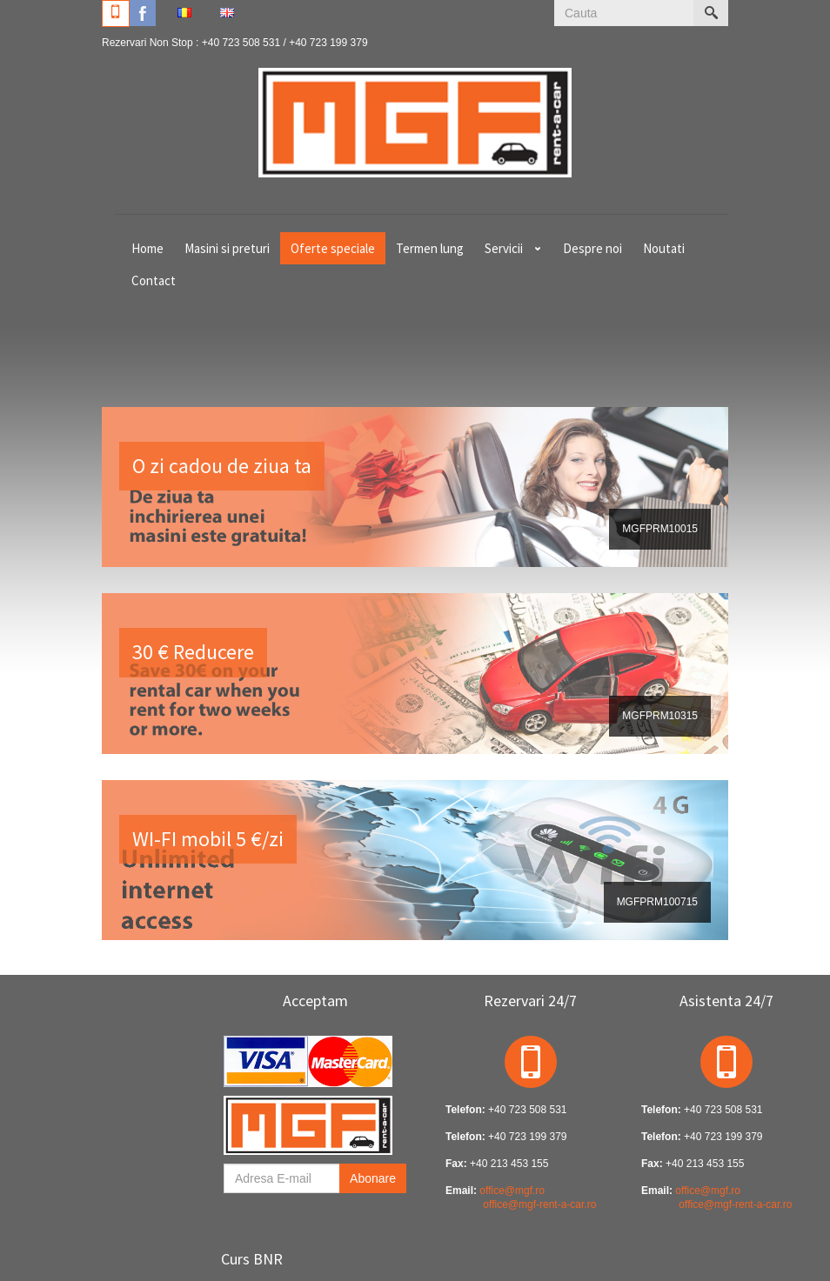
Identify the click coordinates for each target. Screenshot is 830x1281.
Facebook (143, 13)
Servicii (504, 248)
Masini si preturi (227, 248)
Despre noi (592, 248)
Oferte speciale (333, 248)
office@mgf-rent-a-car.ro (539, 1204)
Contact (153, 280)
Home (147, 248)
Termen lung (430, 248)
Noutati (664, 248)
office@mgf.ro (512, 1190)
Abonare (373, 1178)
